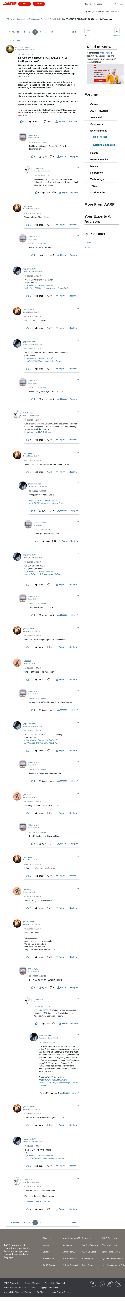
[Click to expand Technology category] (87, 180)
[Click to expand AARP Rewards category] (87, 111)
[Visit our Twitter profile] (102, 1284)
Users (86, 36)
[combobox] (101, 30)
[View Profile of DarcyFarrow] (28, 206)
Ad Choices (42, 1292)
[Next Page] (74, 31)
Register (88, 4)
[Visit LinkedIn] (118, 1284)
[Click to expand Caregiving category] (87, 124)
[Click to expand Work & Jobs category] (87, 193)
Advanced (116, 36)
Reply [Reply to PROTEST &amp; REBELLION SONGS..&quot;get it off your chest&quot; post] (72, 121)
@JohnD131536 (41, 1010)
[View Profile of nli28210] (27, 661)
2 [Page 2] (29, 32)
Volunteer (47, 1252)
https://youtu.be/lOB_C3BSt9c (37, 1202)
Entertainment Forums (38, 19)
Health (94, 153)
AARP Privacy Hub (12, 1283)
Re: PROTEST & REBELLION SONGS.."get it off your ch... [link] (87, 19)
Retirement (96, 172)
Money (94, 166)
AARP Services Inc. (70, 1259)
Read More (22, 115)
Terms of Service (32, 1283)
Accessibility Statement (55, 1283)
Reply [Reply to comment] (72, 156)
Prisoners (28, 320)
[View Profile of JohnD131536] (34, 135)
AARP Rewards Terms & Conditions (19, 1288)
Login (99, 4)
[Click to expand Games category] (87, 104)
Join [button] (24, 4)
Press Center (88, 1265)
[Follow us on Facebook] (93, 1284)
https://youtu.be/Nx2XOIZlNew (37, 432)
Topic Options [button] (15, 40)
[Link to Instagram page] (110, 1284)
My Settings (89, 11)
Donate (46, 1245)
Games (94, 104)
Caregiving (96, 124)
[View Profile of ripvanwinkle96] (29, 269)
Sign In (87, 247)
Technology (97, 179)
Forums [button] (114, 11)
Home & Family (99, 159)
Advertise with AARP (71, 1238)
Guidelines (100, 11)
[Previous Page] (14, 31)
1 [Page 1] (24, 32)
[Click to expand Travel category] (87, 186)
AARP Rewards (99, 111)
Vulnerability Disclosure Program (18, 1292)
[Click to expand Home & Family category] (87, 160)
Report (61, 121)
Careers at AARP (69, 1252)
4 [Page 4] (40, 32)
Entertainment (98, 130)
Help (107, 11)
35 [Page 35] (52, 32)
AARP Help (96, 117)
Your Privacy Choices (61, 1292)
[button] (121, 4)
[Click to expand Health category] (87, 153)
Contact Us (67, 1245)
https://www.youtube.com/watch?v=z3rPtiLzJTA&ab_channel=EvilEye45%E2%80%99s (58, 1083)
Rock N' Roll (55, 19)
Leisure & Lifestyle (104, 144)
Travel (93, 186)
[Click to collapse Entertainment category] (87, 131)
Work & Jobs (97, 192)
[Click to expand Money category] (87, 166)
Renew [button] (39, 4)
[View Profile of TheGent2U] (39, 168)
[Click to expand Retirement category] (87, 173)
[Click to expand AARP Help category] (87, 118)
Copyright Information (49, 1288)
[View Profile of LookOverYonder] (22, 47)
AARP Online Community (16, 19)
